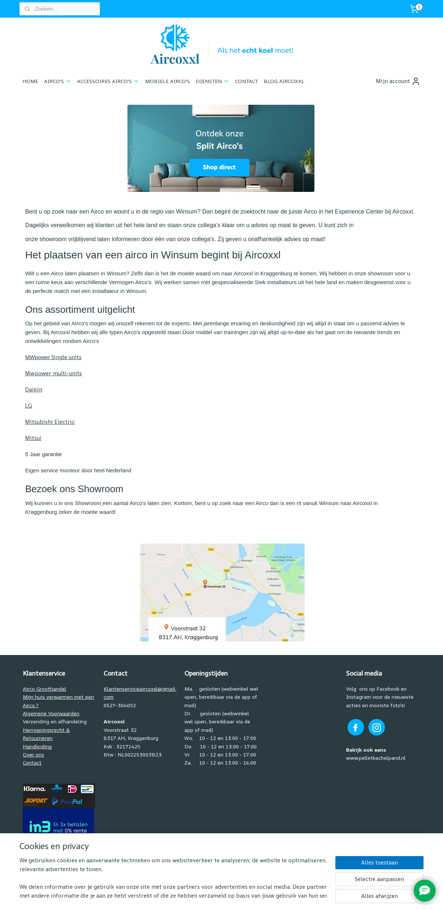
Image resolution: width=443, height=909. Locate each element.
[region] (173, 878)
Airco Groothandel (44, 688)
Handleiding (37, 746)
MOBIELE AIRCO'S (167, 81)
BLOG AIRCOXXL (284, 81)
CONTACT (246, 81)
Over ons (33, 754)
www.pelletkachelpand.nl (376, 757)
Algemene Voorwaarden (51, 713)
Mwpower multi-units (53, 373)
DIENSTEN (212, 81)
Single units (53, 357)
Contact (32, 762)
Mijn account (398, 81)
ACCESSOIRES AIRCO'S (108, 81)
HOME (30, 81)
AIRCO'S (57, 81)
